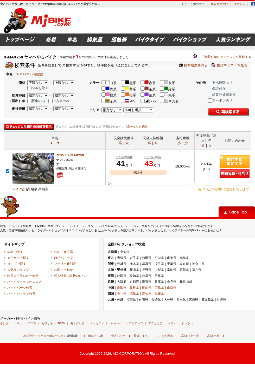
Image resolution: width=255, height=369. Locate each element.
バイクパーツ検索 (19, 288)
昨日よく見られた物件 (23, 276)
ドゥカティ (97, 323)
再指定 (37, 74)
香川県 (121, 294)
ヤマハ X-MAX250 (70, 155)
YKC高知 (19, 189)
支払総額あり (220, 83)
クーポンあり (220, 100)
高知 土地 (213, 335)
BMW (61, 323)
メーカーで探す (18, 258)
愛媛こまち (140, 335)
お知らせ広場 (63, 252)
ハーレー (115, 323)
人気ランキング (18, 270)
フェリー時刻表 (65, 264)
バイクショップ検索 (21, 294)
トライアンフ (134, 323)
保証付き (217, 89)
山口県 (171, 288)
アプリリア (155, 323)
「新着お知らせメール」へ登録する (221, 57)
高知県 (146, 294)
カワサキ (47, 323)
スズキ (32, 323)
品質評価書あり (222, 94)
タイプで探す (16, 264)
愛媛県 (159, 294)
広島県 (159, 288)
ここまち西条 (164, 335)
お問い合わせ (63, 270)
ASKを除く (37, 88)
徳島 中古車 (95, 335)
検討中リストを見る (232, 65)
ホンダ (4, 323)
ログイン (239, 3)
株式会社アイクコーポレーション (44, 335)
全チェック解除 (137, 126)
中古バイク (118, 335)
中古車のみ (58, 101)
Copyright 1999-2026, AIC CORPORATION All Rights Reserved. (127, 353)
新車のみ (36, 101)
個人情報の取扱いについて (73, 276)
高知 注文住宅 (190, 335)
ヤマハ (18, 323)
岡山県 (146, 288)
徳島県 (134, 294)
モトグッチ (77, 323)
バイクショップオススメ (24, 282)
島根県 (134, 288)
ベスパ (172, 323)
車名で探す (15, 252)
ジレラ (186, 323)
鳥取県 (121, 288)
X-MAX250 (24, 74)
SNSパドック (63, 258)
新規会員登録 (219, 3)
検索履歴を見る (196, 65)
